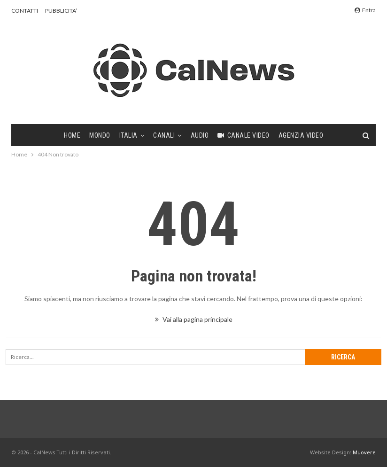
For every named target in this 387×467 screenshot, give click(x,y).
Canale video (243, 135)
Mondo (99, 135)
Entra (365, 10)
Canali (164, 135)
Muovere (364, 452)
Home (72, 135)
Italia (128, 135)
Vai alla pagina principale (193, 319)
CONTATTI (24, 10)
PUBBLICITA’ (61, 10)
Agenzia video (301, 135)
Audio (200, 135)
